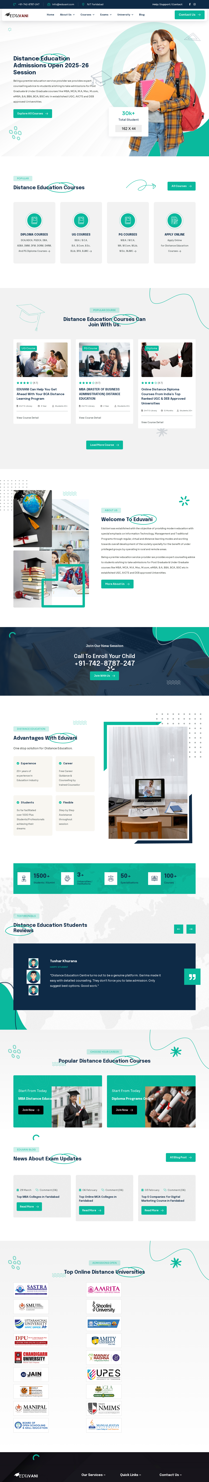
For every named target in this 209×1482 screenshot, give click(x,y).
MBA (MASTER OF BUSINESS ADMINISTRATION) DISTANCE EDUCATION (99, 402)
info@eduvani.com (63, 4)
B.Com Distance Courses (101, 1398)
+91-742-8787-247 (28, 4)
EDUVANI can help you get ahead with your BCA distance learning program (40, 402)
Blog (142, 15)
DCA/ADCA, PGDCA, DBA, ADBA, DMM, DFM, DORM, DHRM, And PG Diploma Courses (34, 250)
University (123, 15)
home (50, 15)
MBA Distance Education (101, 1405)
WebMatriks (134, 1477)
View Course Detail (28, 425)
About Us (92, 1391)
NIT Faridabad (95, 4)
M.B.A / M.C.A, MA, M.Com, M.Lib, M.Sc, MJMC (128, 250)
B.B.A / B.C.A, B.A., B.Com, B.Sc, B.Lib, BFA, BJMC (81, 250)
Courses (85, 15)
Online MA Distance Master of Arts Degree (137, 1420)
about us (66, 15)
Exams (104, 15)
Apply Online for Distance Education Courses (174, 250)
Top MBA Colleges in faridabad (38, 1211)
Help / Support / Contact (167, 4)
